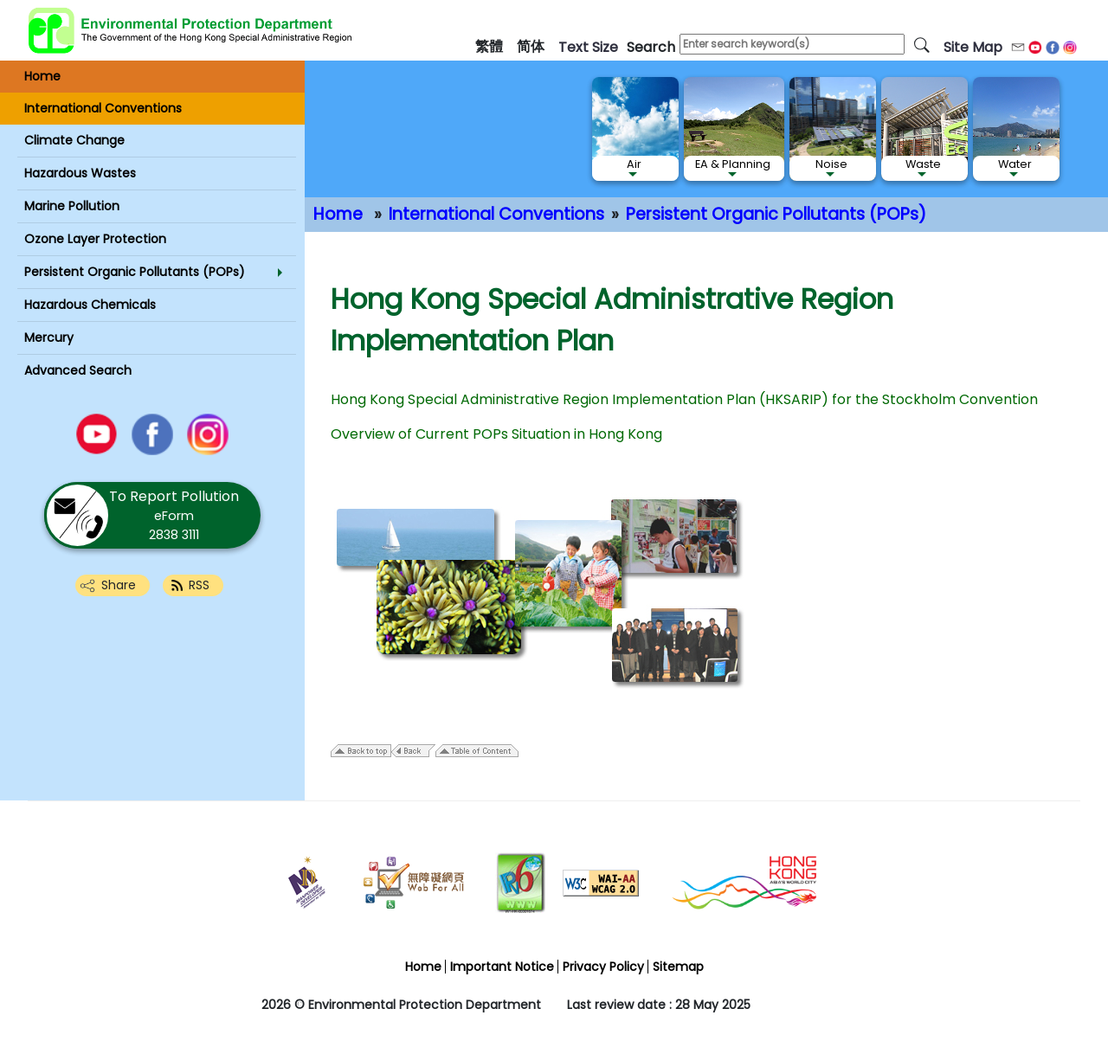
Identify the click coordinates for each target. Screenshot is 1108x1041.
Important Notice (502, 966)
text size (588, 47)
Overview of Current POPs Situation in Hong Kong (496, 434)
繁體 (489, 46)
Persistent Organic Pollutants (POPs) (776, 214)
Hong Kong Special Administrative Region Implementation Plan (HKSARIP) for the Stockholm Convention (684, 399)
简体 (530, 46)
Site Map (973, 47)
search (651, 47)
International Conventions (496, 214)
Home (338, 214)
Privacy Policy (603, 966)
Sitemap (678, 966)
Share (118, 585)
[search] (922, 44)
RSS (199, 585)
